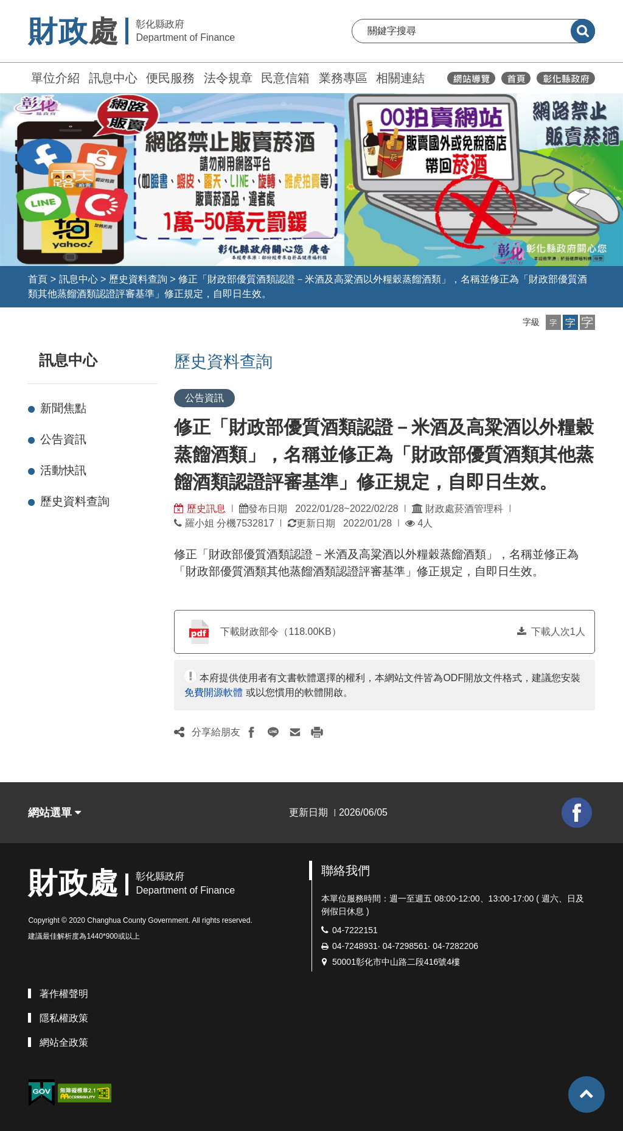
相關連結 (400, 78)
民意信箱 (285, 78)
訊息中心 (113, 78)
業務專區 (343, 78)
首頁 (37, 279)
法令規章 (228, 78)
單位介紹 (55, 78)
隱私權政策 (64, 1018)
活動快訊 (63, 470)
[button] (553, 322)
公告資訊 (63, 439)
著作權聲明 (64, 994)
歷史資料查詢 (138, 279)
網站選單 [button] (54, 813)
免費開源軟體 (213, 692)
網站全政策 (64, 1042)
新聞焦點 (63, 408)
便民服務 (170, 78)
